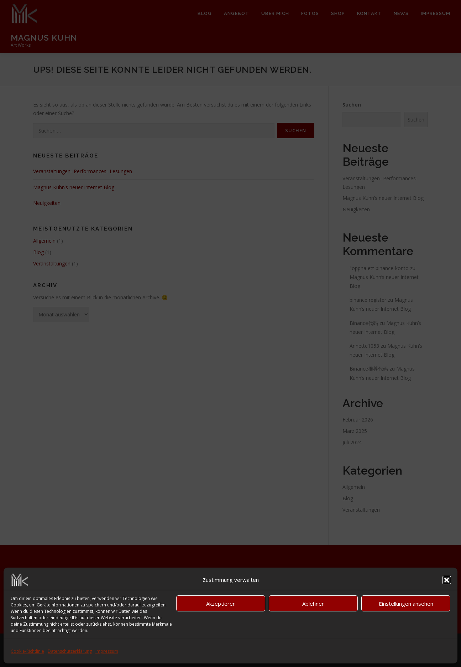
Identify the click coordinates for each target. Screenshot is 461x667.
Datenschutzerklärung (70, 651)
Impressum (106, 651)
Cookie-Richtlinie (27, 651)
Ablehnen (313, 603)
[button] (446, 580)
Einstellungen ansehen (406, 603)
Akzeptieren (221, 603)
